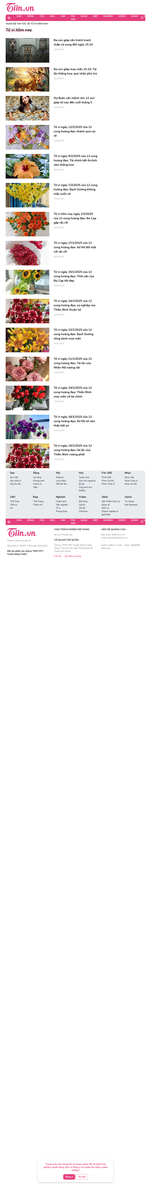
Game (128, 497)
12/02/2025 (59, 140)
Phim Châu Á (108, 483)
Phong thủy (61, 511)
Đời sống (83, 501)
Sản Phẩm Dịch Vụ (111, 501)
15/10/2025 (59, 49)
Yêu (42, 16)
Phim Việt (106, 477)
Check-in (37, 483)
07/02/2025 (59, 198)
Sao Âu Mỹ (15, 483)
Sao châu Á (15, 480)
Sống (30, 16)
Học (52, 16)
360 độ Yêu (61, 483)
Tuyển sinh (84, 477)
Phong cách (39, 480)
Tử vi (58, 508)
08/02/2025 (59, 169)
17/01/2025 (59, 430)
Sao (19, 16)
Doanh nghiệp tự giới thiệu (110, 513)
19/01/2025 (59, 401)
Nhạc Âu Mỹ (131, 483)
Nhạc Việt (129, 477)
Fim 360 (73, 18)
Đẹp (95, 16)
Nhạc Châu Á (131, 480)
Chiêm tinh (61, 501)
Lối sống (37, 477)
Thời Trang (38, 501)
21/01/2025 (59, 372)
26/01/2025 (59, 256)
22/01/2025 (59, 343)
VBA (35, 487)
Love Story (61, 480)
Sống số (106, 504)
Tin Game (129, 501)
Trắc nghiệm (62, 504)
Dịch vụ (105, 508)
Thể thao (83, 511)
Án (11, 508)
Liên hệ (57, 556)
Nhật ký (60, 477)
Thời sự (13, 504)
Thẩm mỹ (37, 504)
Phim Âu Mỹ (108, 480)
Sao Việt (14, 477)
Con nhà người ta (87, 480)
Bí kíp (81, 483)
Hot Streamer (131, 504)
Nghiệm (108, 16)
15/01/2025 (59, 459)
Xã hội (82, 508)
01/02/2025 (59, 227)
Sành (134, 16)
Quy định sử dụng (73, 556)
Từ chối (82, 1176)
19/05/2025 (59, 107)
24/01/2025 (59, 285)
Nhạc (84, 16)
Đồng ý (69, 1176)
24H (63, 16)
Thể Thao (14, 501)
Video (122, 16)
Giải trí (82, 504)
